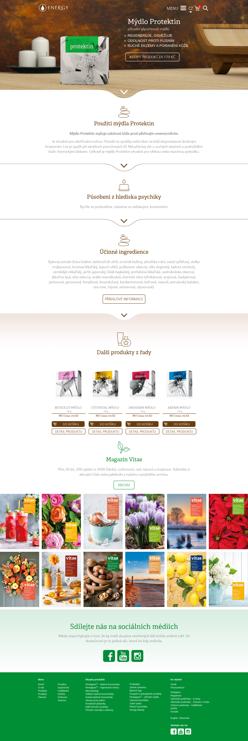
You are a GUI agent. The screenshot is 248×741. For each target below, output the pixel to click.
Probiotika (135, 684)
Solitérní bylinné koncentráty (99, 694)
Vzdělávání (63, 690)
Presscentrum (177, 687)
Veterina (62, 700)
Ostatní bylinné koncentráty (99, 697)
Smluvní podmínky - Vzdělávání (186, 705)
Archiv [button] (124, 485)
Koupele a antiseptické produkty (145, 694)
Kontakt (174, 711)
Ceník (174, 684)
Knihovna (62, 697)
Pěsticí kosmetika (138, 706)
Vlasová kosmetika (139, 700)
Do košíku (71, 424)
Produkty (42, 690)
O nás (41, 687)
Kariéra (61, 694)
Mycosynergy (92, 690)
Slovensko (184, 718)
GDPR (174, 708)
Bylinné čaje (136, 690)
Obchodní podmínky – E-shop (185, 699)
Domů (41, 684)
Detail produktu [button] (68, 431)
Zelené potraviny (138, 687)
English (174, 718)
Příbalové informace (124, 299)
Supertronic (63, 687)
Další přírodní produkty (96, 707)
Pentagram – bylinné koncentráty (102, 684)
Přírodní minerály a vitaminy (99, 710)
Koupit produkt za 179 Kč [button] (152, 57)
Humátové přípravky (95, 703)
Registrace (176, 695)
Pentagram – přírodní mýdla (144, 696)
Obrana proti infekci (95, 700)
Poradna (62, 684)
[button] (68, 385)
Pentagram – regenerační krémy (102, 687)
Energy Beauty (137, 710)
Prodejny (42, 694)
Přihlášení (176, 692)
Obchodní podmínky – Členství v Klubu (190, 702)
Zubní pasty (135, 703)
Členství (42, 697)
